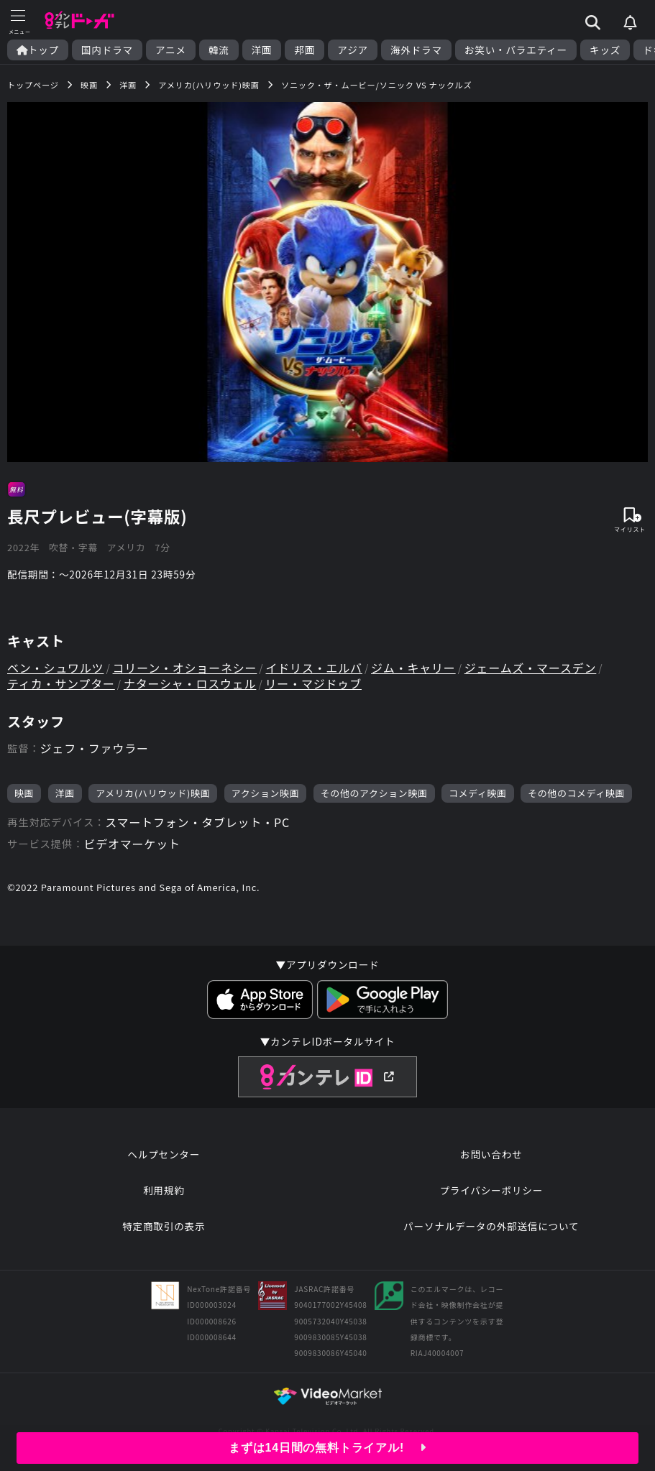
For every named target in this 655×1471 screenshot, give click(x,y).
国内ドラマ (107, 50)
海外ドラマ (416, 50)
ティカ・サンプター (61, 683)
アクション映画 (266, 793)
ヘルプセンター (163, 1154)
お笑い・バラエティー (515, 50)
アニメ (170, 50)
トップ (38, 50)
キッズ (605, 50)
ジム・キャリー (413, 667)
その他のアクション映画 (374, 793)
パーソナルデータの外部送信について (491, 1226)
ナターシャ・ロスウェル (190, 683)
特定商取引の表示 (163, 1226)
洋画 (262, 50)
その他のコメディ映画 (576, 793)
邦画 (304, 50)
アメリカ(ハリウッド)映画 (153, 793)
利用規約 (164, 1190)
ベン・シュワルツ (55, 667)
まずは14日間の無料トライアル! (327, 1448)
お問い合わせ (491, 1154)
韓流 (219, 50)
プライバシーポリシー (491, 1190)
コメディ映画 (478, 793)
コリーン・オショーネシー (185, 667)
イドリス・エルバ (314, 667)
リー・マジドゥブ (313, 683)
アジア (352, 50)
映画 (24, 793)
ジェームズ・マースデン (530, 667)
